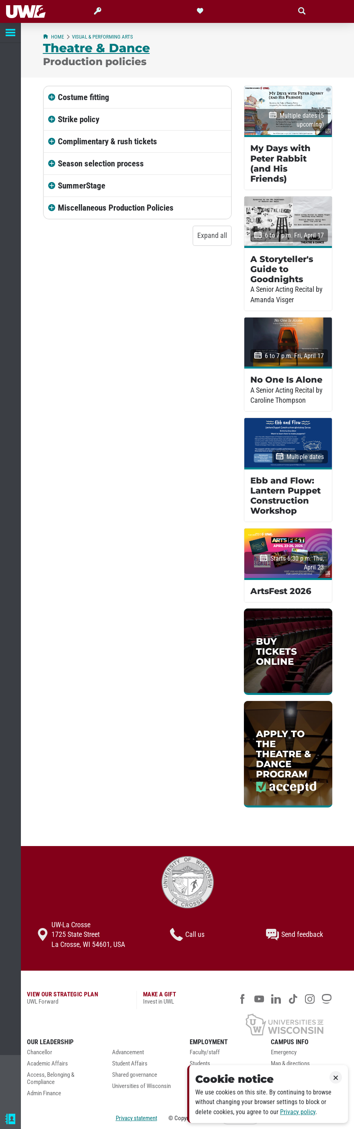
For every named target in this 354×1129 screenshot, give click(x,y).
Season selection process (101, 163)
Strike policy (78, 119)
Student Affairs (129, 1063)
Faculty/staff (205, 1052)
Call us (187, 934)
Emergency (284, 1052)
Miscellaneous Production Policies (116, 208)
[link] (288, 652)
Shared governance (134, 1075)
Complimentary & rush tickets (107, 141)
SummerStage (81, 186)
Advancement (128, 1052)
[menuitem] (63, 1054)
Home (53, 37)
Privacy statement (136, 1118)
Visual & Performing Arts (102, 37)
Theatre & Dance (96, 48)
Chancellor (39, 1052)
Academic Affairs (47, 1063)
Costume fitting (83, 97)
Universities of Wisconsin (141, 1086)
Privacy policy (297, 1112)
